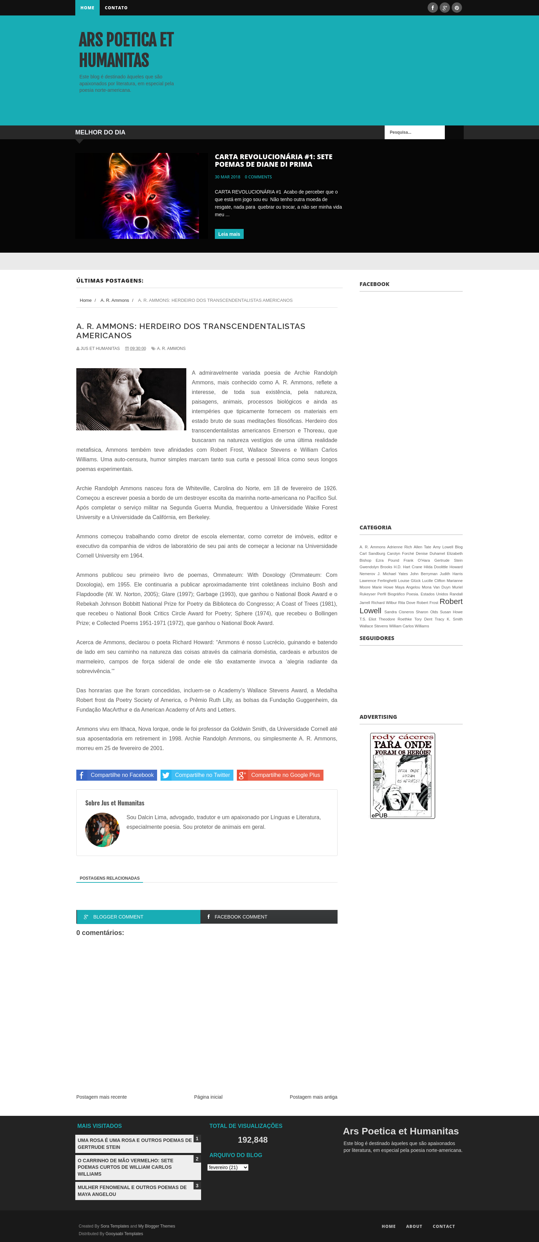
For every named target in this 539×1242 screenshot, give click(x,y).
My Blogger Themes (156, 1226)
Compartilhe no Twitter (195, 775)
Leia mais (229, 234)
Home (87, 8)
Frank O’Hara (417, 560)
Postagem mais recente (101, 1097)
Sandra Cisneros (399, 612)
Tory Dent (423, 619)
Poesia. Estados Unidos (427, 594)
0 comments (258, 177)
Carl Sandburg (372, 553)
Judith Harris (451, 574)
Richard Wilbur (384, 603)
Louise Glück (409, 581)
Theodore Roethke (395, 619)
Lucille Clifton (434, 581)
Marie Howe (383, 587)
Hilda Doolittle (436, 567)
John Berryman (424, 574)
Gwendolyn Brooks (376, 567)
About (414, 1226)
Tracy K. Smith (449, 619)
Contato (116, 8)
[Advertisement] (383, 77)
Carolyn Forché (400, 553)
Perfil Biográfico (391, 594)
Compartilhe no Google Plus (278, 775)
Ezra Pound (387, 560)
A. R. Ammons (171, 348)
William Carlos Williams (409, 626)
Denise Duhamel (430, 553)
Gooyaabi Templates (124, 1233)
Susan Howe (451, 612)
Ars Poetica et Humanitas (126, 50)
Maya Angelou (407, 587)
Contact (444, 1226)
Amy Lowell (443, 547)
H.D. (398, 567)
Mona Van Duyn (436, 587)
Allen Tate (422, 547)
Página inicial (208, 1097)
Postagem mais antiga (314, 1097)
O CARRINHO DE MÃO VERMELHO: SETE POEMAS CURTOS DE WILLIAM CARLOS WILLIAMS (125, 1167)
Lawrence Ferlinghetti (378, 581)
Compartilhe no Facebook (115, 775)
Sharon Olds (427, 612)
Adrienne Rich (399, 547)
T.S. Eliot (368, 619)
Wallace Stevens (374, 626)
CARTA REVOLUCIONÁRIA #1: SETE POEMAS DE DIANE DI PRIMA (273, 160)
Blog (459, 547)
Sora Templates (114, 1226)
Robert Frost (427, 603)
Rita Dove (406, 603)
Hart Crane (412, 567)
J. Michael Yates (392, 574)
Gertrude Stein (448, 560)
